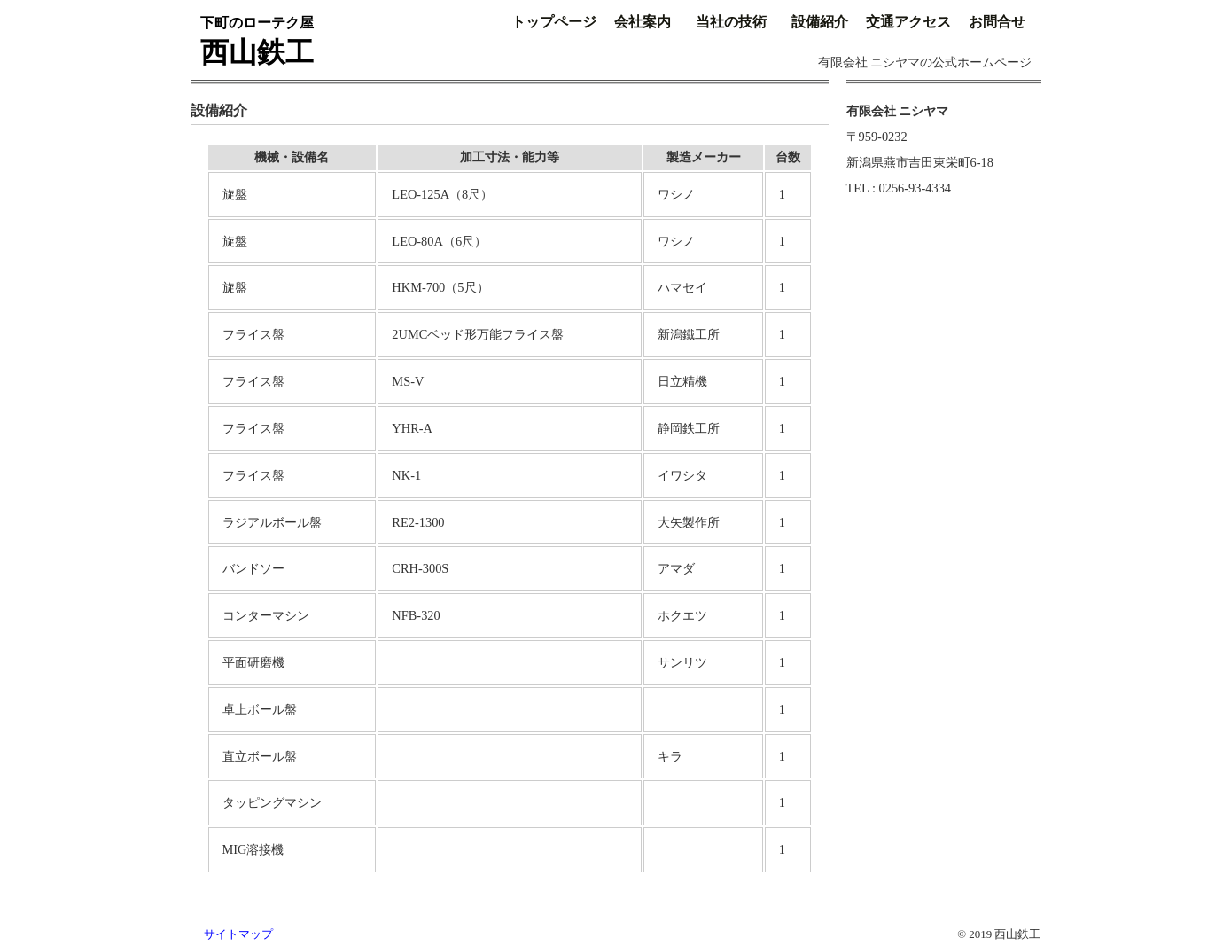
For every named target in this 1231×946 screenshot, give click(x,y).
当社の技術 (731, 21)
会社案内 (642, 21)
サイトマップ (238, 934)
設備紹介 (819, 21)
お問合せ (997, 21)
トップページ (553, 21)
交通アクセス (908, 21)
